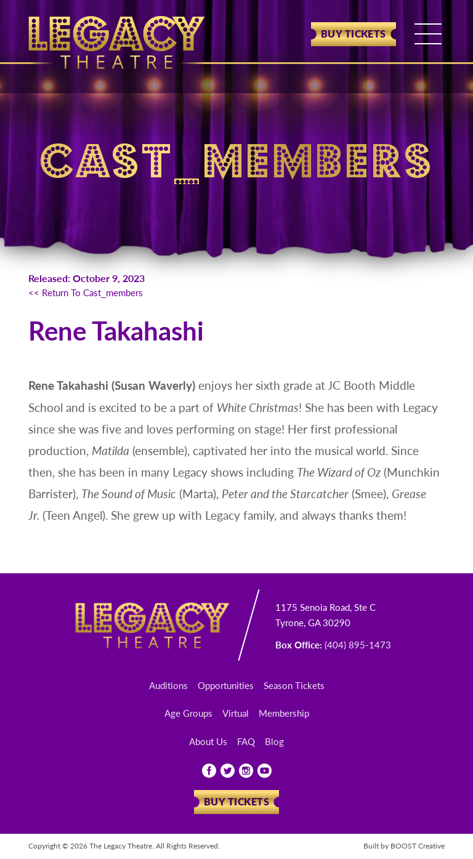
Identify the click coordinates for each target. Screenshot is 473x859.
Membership (284, 712)
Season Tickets (294, 685)
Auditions (168, 685)
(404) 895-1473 (358, 644)
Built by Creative (404, 846)
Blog (274, 741)
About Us (208, 741)
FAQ (246, 741)
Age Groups (188, 712)
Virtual (235, 712)
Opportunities (226, 685)
